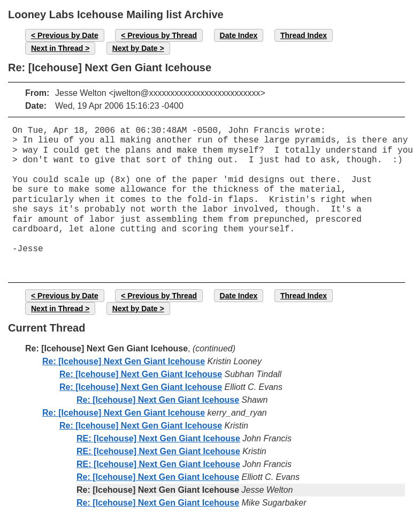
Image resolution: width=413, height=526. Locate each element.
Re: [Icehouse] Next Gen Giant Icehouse (123, 361)
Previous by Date (67, 35)
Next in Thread (57, 48)
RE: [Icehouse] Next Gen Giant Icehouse (158, 438)
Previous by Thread (162, 35)
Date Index (239, 35)
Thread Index (303, 35)
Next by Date (135, 48)
